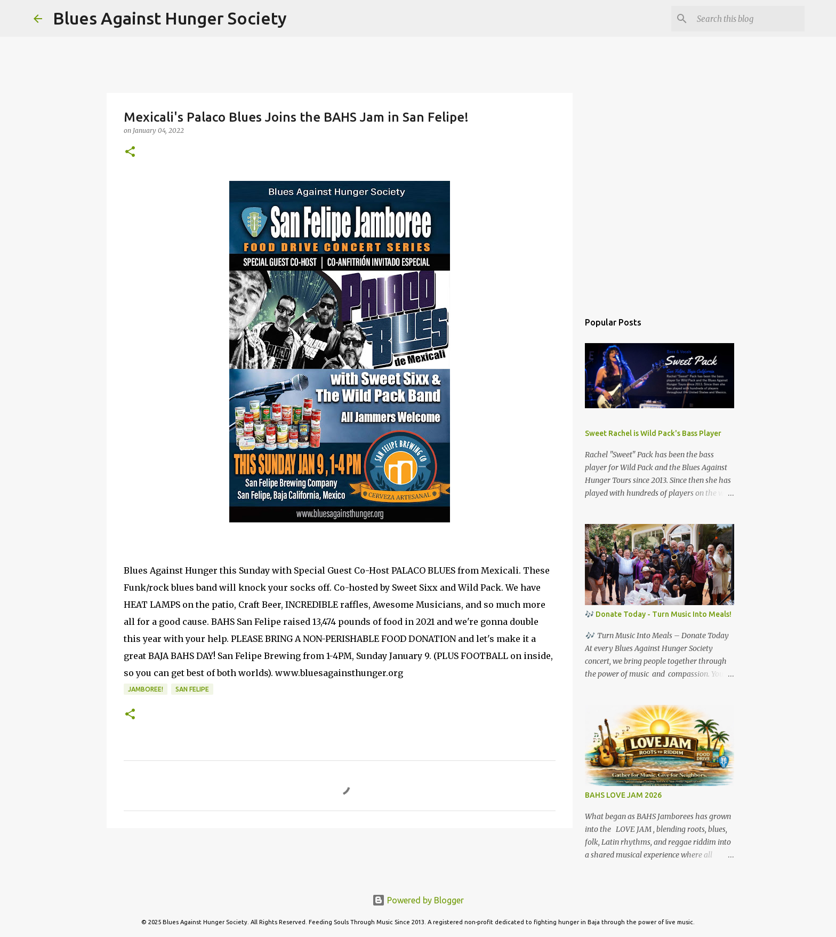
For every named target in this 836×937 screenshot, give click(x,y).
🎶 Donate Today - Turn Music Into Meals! (658, 614)
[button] (130, 152)
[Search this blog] (749, 18)
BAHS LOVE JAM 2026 (623, 795)
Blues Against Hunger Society (170, 18)
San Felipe (192, 689)
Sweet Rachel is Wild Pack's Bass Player (653, 433)
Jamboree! (145, 689)
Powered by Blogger (418, 900)
